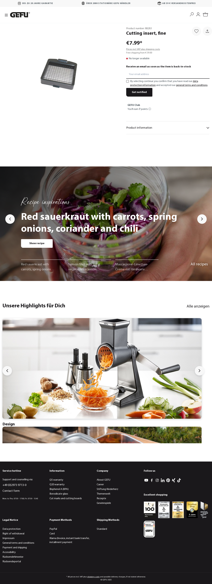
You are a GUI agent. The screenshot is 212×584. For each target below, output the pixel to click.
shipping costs (93, 577)
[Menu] (5, 14)
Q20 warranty (57, 484)
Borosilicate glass (59, 494)
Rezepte (101, 498)
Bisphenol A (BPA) (59, 489)
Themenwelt (103, 494)
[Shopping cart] (205, 14)
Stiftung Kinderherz (107, 489)
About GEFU (103, 480)
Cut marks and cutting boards (66, 498)
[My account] (198, 14)
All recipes (199, 264)
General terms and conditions (18, 543)
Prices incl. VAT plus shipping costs (143, 49)
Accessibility (9, 552)
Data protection (11, 529)
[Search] (191, 14)
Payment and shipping (14, 547)
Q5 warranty (56, 480)
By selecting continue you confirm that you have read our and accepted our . (169, 83)
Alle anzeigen (198, 307)
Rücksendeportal (11, 561)
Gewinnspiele (104, 503)
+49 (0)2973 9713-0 (14, 485)
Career (100, 484)
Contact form (11, 491)
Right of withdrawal (13, 533)
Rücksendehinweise (12, 557)
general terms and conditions (192, 85)
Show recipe (36, 243)
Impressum (8, 538)
